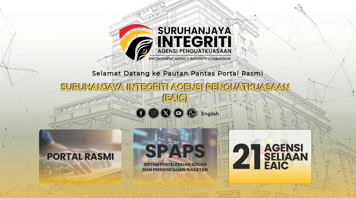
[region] (178, 99)
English (210, 114)
